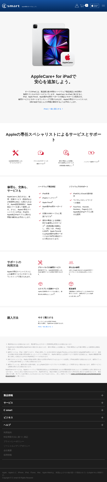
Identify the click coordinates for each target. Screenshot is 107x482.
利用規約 (8, 432)
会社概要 (8, 450)
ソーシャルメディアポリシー (17, 446)
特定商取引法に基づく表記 (16, 437)
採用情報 (8, 455)
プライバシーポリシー (14, 441)
